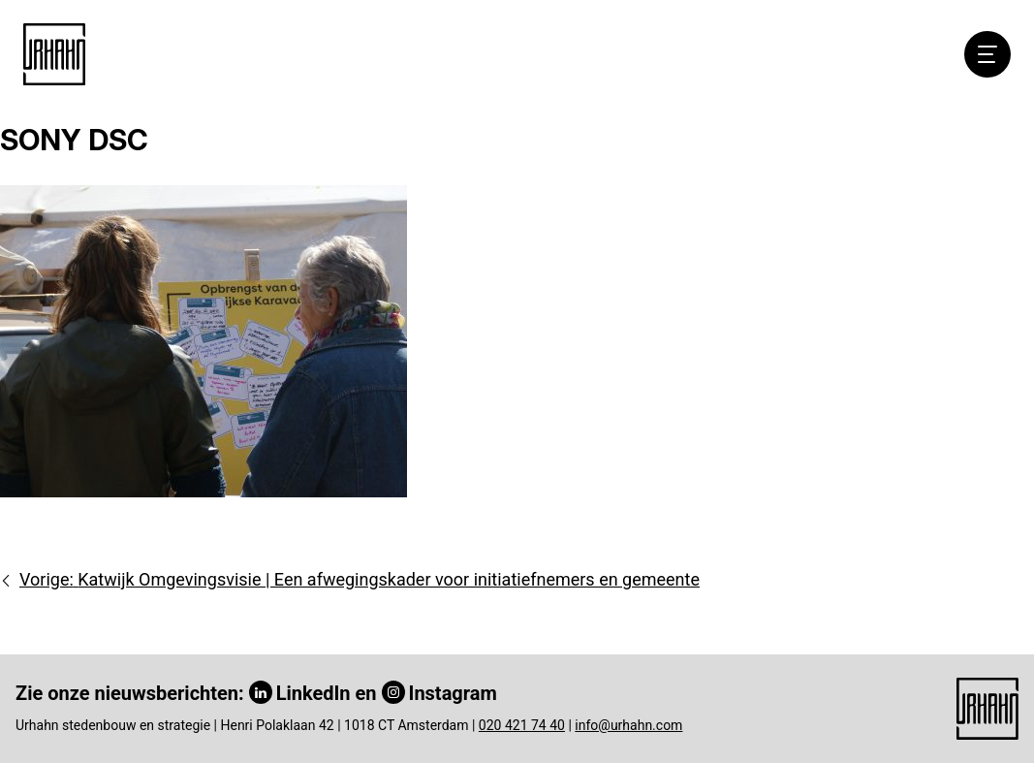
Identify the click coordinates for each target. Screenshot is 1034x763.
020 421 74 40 (522, 725)
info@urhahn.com (628, 725)
